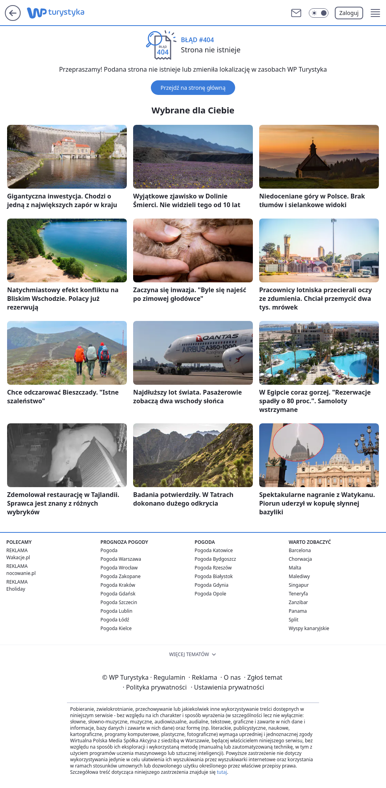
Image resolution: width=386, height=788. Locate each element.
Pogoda (108, 550)
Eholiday (15, 589)
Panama (298, 611)
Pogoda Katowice (214, 550)
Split (294, 619)
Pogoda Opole (210, 593)
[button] (375, 13)
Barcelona (300, 550)
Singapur (299, 585)
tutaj (222, 772)
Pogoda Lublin (116, 611)
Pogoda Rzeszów (213, 567)
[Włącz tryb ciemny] (318, 13)
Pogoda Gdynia (211, 585)
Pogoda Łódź (114, 619)
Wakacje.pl (18, 557)
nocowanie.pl (21, 573)
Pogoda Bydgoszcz (215, 559)
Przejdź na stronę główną (192, 87)
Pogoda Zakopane (120, 576)
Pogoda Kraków (117, 585)
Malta (295, 567)
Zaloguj (349, 13)
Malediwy (299, 576)
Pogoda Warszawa (120, 559)
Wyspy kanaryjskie (309, 628)
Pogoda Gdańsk (117, 593)
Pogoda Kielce (116, 628)
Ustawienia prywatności (227, 687)
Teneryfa (298, 593)
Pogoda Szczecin (118, 602)
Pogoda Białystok (214, 576)
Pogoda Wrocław (118, 567)
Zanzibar (298, 602)
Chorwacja (300, 559)
